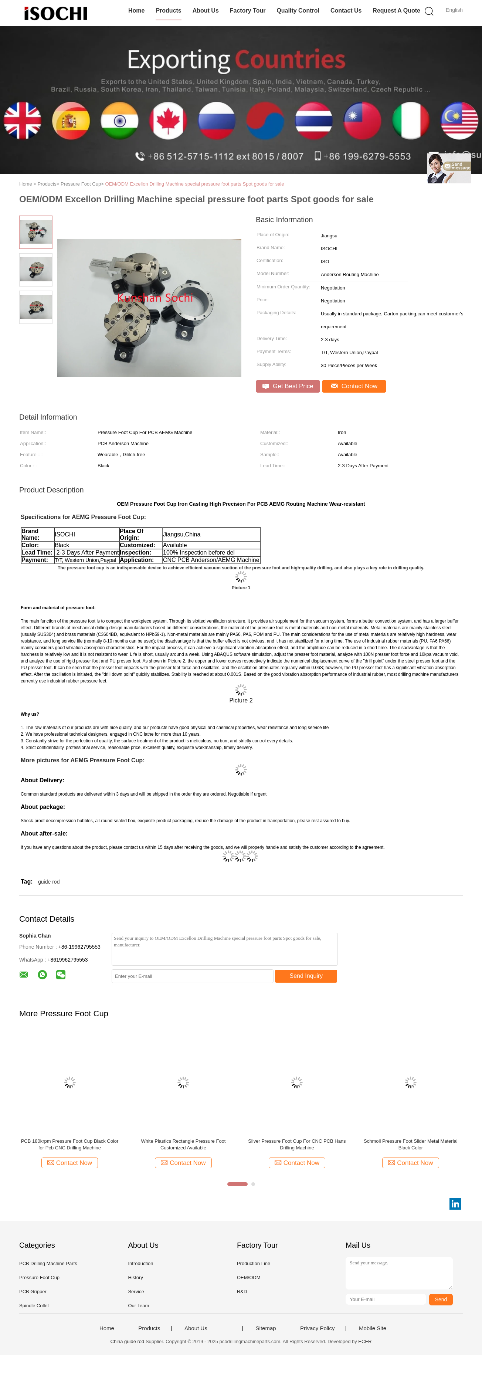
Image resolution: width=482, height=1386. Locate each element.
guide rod (49, 882)
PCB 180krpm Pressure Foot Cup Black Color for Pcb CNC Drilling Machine (70, 1144)
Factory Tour (248, 10)
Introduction (140, 1263)
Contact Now (354, 386)
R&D (242, 1291)
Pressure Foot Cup (39, 1277)
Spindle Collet (34, 1305)
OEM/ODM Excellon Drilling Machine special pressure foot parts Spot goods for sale (194, 184)
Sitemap (266, 1328)
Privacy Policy (317, 1328)
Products (168, 10)
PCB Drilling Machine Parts (48, 1263)
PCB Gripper (33, 1291)
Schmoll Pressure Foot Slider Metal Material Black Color (411, 1144)
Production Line (253, 1263)
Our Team (138, 1305)
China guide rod (128, 1341)
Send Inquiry (306, 976)
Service (136, 1291)
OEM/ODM (249, 1277)
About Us (206, 10)
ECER (364, 1341)
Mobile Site (372, 1328)
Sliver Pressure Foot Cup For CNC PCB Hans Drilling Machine (297, 1144)
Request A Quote (396, 10)
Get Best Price (287, 386)
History (135, 1277)
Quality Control (297, 10)
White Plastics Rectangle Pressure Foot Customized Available (183, 1144)
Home (136, 10)
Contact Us (346, 10)
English (454, 10)
